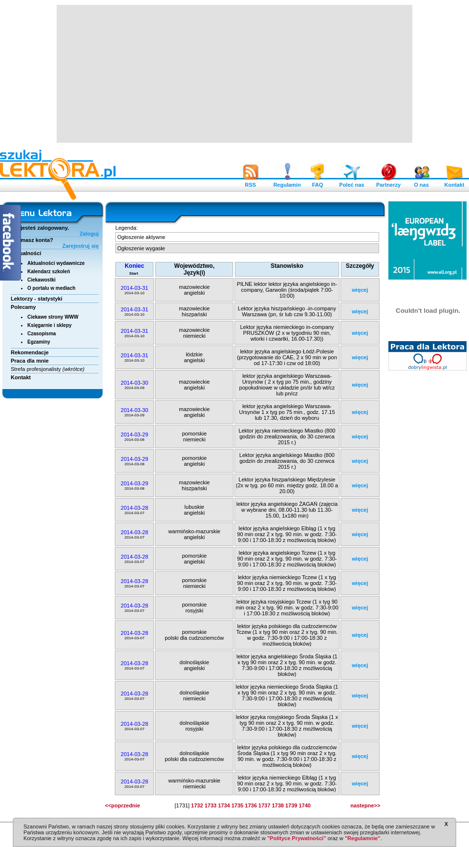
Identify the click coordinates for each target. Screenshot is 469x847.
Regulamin (286, 182)
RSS (250, 182)
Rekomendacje (30, 352)
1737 (264, 805)
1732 (197, 805)
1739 (291, 805)
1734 (224, 805)
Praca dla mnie (30, 361)
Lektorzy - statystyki (37, 299)
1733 (210, 805)
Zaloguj (89, 234)
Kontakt (454, 182)
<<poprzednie (122, 805)
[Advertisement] (232, 73)
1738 (277, 805)
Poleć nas (351, 182)
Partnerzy (388, 182)
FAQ (317, 182)
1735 (237, 805)
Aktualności (26, 253)
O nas (421, 182)
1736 (250, 805)
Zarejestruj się (80, 246)
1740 (304, 805)
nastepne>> (365, 805)
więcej (360, 290)
